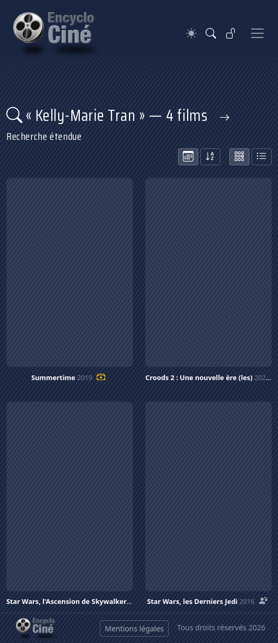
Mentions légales (134, 628)
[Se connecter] (231, 33)
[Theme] (191, 33)
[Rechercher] (211, 33)
